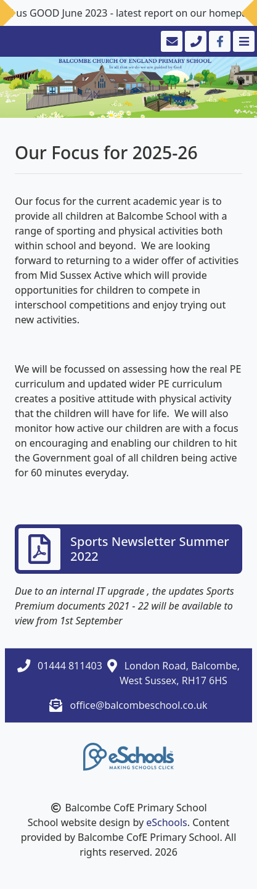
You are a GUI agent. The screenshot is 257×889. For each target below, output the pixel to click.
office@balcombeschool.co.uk (139, 705)
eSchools (166, 822)
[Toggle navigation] (242, 41)
